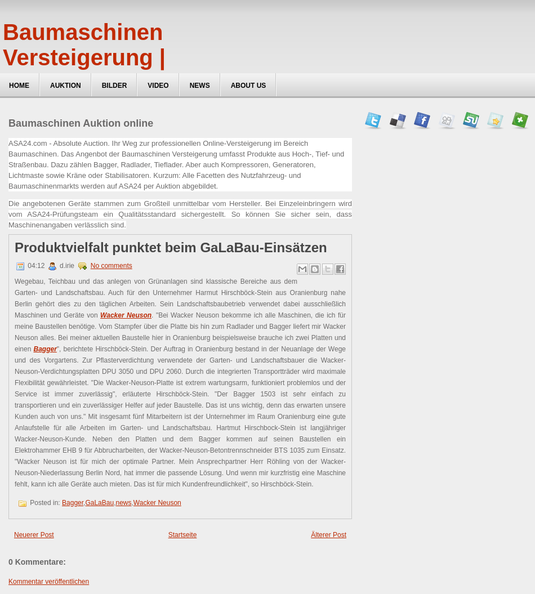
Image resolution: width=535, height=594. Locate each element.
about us (248, 86)
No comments (111, 266)
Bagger (72, 503)
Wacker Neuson (157, 503)
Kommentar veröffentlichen (48, 582)
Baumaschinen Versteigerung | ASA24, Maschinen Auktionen (103, 70)
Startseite (182, 535)
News (200, 86)
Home (19, 86)
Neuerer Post (34, 535)
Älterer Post (328, 535)
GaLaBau (99, 503)
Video (158, 86)
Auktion (65, 86)
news (124, 503)
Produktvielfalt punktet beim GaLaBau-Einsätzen (171, 247)
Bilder (114, 86)
